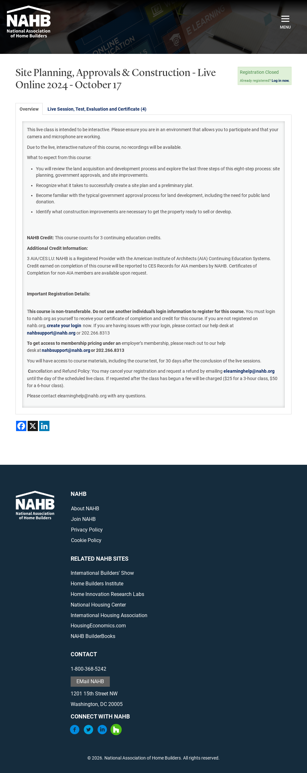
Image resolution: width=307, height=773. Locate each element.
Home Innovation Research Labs (107, 594)
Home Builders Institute (97, 584)
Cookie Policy (86, 540)
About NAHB (85, 508)
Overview (29, 109)
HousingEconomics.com (98, 626)
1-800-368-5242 (88, 669)
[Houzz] (116, 733)
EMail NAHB (90, 681)
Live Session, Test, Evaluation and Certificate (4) (97, 109)
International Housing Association (109, 615)
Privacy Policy (87, 530)
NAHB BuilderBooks (93, 636)
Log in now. (280, 81)
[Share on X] (33, 426)
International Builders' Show (102, 573)
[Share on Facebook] (21, 426)
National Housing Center (98, 605)
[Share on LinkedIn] (44, 426)
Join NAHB (83, 519)
